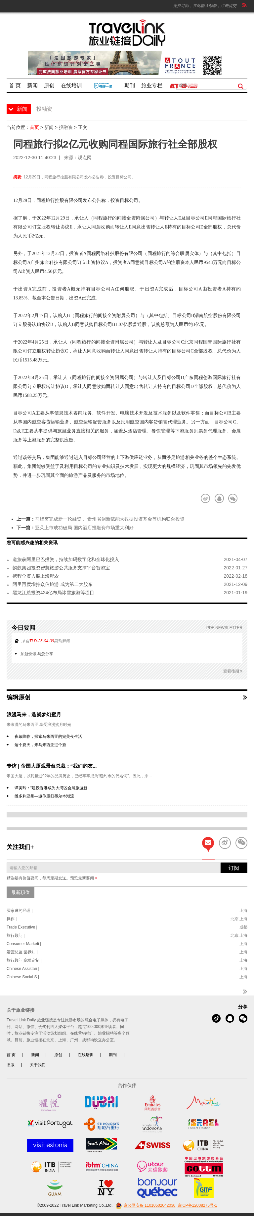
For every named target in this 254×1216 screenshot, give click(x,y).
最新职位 (20, 892)
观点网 (85, 157)
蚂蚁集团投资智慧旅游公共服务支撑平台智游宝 (61, 567)
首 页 (11, 1055)
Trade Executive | (22, 927)
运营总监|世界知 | (22, 952)
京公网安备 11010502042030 (145, 1205)
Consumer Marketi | (24, 943)
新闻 (49, 127)
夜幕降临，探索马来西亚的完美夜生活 (48, 736)
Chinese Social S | (23, 977)
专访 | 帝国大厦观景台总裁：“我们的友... (52, 766)
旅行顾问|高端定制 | (24, 960)
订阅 (234, 868)
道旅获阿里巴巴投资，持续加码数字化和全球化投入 (66, 559)
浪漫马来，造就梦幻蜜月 (34, 714)
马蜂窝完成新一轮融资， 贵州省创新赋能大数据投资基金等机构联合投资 (110, 519)
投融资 (66, 127)
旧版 (11, 1064)
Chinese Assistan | (23, 968)
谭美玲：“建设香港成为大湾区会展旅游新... (53, 788)
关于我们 (38, 1064)
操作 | (12, 919)
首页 (34, 127)
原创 (58, 1055)
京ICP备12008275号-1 (197, 1205)
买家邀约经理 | (19, 910)
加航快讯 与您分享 (37, 654)
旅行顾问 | (15, 935)
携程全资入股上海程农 (36, 576)
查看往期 (232, 671)
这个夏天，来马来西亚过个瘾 (40, 744)
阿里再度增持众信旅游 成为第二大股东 (53, 584)
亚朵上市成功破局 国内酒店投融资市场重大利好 (84, 527)
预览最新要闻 (83, 878)
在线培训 (86, 1055)
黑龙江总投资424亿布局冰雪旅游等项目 (53, 592)
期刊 (113, 1055)
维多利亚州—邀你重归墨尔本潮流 (44, 796)
